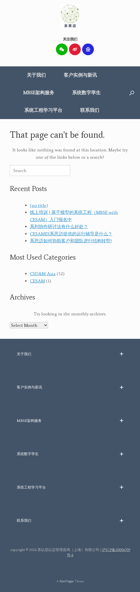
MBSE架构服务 (38, 92)
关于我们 (36, 75)
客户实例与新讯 (80, 75)
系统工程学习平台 (43, 110)
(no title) (39, 205)
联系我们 (89, 110)
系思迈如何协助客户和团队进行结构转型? (71, 240)
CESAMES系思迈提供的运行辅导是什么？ (71, 233)
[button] (132, 92)
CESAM (37, 281)
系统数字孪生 (86, 92)
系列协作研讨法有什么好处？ (59, 226)
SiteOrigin (66, 581)
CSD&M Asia (43, 273)
